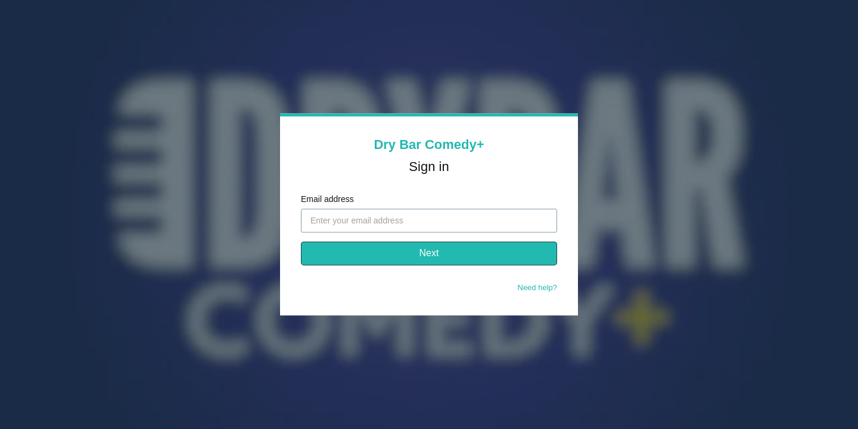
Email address (327, 199)
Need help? (538, 288)
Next (429, 253)
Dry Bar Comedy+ (429, 144)
